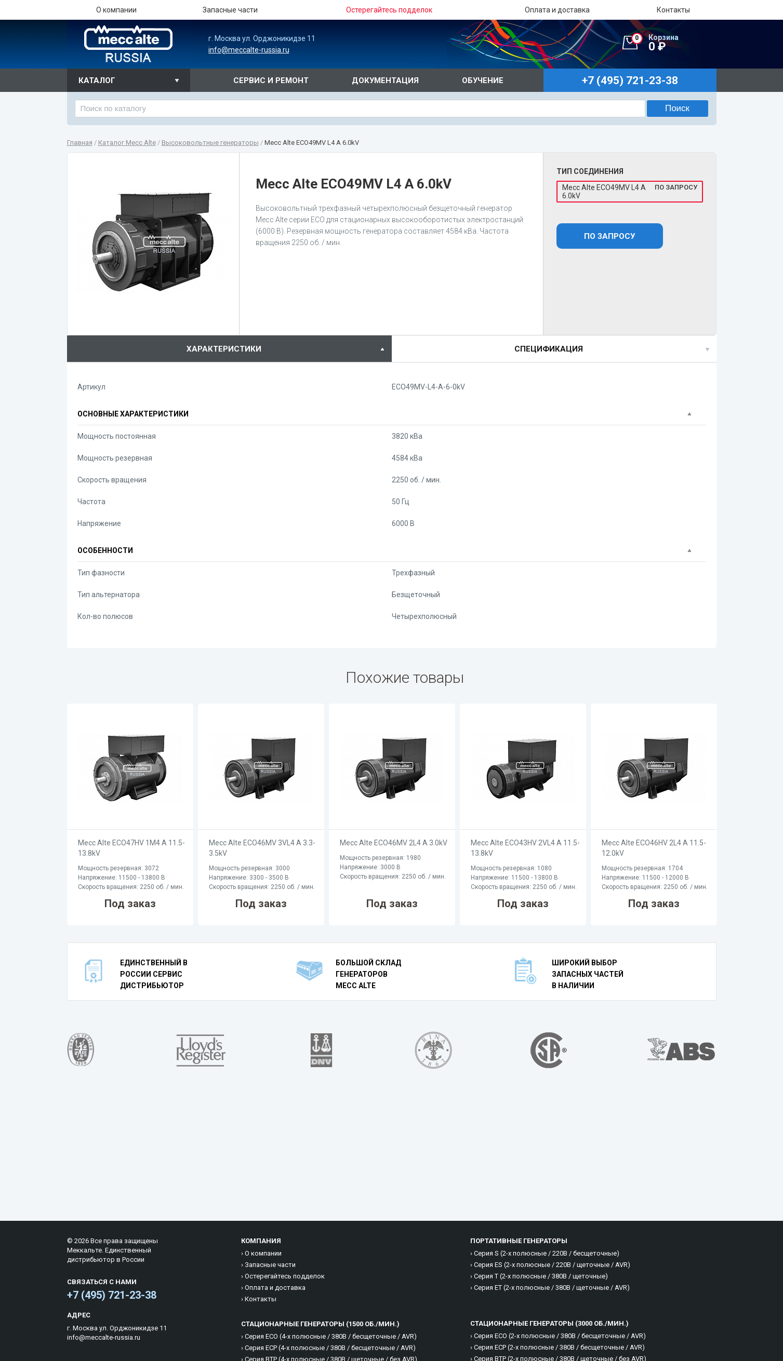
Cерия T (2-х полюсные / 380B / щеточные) (541, 1276)
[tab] (229, 348)
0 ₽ (673, 43)
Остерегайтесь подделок (285, 1276)
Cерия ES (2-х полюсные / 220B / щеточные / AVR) (552, 1265)
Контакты (673, 10)
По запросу (609, 236)
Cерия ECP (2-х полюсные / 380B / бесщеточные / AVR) (559, 1347)
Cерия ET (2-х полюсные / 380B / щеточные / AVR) (552, 1287)
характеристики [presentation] (224, 349)
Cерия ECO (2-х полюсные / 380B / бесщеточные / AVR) (560, 1336)
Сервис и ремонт (271, 80)
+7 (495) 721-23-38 (111, 1295)
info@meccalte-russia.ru (248, 50)
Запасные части (230, 10)
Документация (385, 80)
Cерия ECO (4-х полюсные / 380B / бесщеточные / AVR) (331, 1336)
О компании (116, 10)
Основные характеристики (133, 414)
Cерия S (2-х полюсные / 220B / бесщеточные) (546, 1253)
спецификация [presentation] (548, 349)
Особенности (105, 550)
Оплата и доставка (557, 10)
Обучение (482, 80)
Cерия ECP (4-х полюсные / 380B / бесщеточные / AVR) (330, 1348)
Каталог (96, 80)
